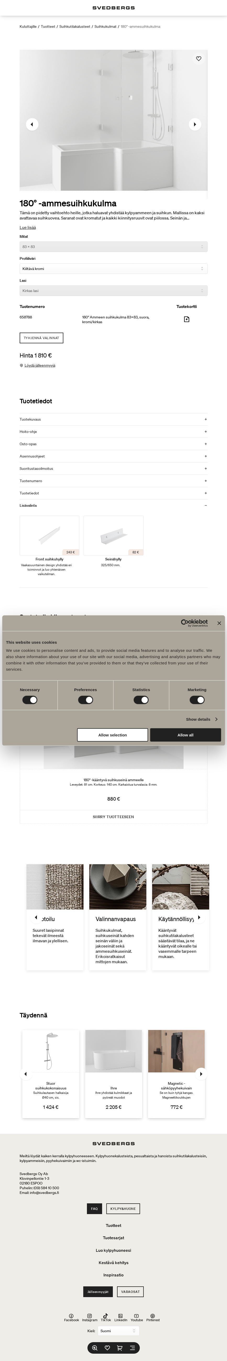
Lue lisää (28, 227)
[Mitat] (114, 246)
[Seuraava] (195, 124)
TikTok (106, 1317)
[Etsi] (95, 1348)
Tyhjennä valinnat (41, 338)
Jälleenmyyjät (98, 1292)
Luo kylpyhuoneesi (113, 1250)
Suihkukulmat (106, 26)
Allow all (185, 735)
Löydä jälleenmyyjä (40, 365)
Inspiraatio (113, 1274)
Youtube (137, 1317)
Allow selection (112, 735)
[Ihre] (113, 1074)
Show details (198, 719)
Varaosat (130, 1292)
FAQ (94, 1208)
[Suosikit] (107, 1348)
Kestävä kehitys (114, 1262)
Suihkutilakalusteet (74, 26)
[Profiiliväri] (114, 268)
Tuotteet (48, 26)
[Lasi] (114, 290)
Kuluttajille (28, 26)
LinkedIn (120, 1317)
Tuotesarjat (113, 1237)
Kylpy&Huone (123, 1208)
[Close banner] (219, 623)
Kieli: (91, 1331)
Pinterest (153, 1317)
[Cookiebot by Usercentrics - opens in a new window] (185, 623)
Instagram (89, 1317)
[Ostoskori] (120, 1348)
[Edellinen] (32, 124)
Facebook (71, 1317)
